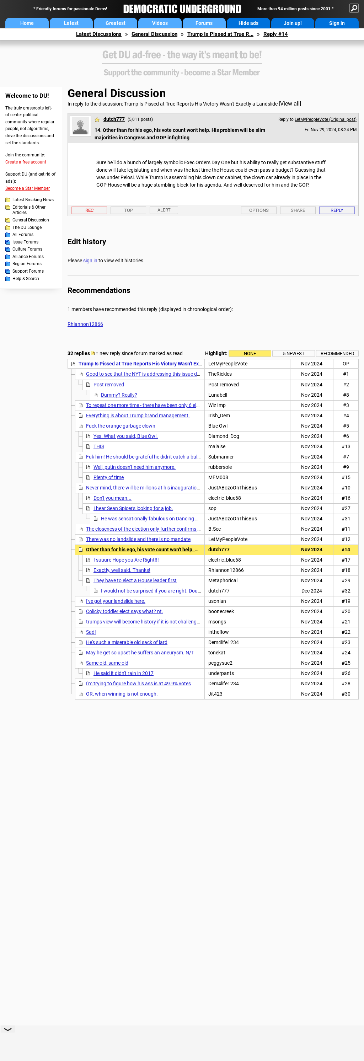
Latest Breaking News (33, 199)
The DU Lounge (27, 227)
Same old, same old (107, 663)
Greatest (115, 23)
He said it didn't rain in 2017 (123, 673)
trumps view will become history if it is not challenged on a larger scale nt (165, 622)
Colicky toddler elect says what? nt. (124, 611)
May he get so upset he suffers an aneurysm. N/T (140, 652)
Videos (160, 23)
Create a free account (25, 162)
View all (290, 103)
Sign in (337, 23)
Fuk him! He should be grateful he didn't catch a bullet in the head (157, 457)
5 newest (294, 353)
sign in (90, 260)
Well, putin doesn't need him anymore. (134, 467)
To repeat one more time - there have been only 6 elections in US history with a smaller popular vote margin (202, 405)
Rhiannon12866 (85, 324)
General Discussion (154, 34)
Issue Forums (25, 242)
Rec (89, 210)
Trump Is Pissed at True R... (220, 34)
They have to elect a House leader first (135, 580)
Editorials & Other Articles (29, 210)
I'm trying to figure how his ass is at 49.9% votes (138, 683)
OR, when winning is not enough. (122, 694)
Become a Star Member (27, 188)
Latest (71, 23)
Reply (337, 210)
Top (128, 210)
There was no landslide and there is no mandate (138, 539)
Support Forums (28, 271)
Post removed (108, 384)
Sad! (91, 632)
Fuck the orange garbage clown (120, 426)
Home (27, 23)
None (250, 353)
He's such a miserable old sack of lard (126, 642)
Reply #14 (275, 34)
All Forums (22, 234)
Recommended (337, 353)
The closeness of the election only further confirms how (146, 529)
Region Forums (27, 263)
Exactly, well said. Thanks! (121, 570)
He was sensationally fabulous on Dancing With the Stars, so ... (170, 518)
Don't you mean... (112, 498)
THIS (98, 446)
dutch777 (114, 119)
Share (298, 210)
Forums (204, 23)
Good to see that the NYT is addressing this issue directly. (148, 374)
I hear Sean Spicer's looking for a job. (133, 508)
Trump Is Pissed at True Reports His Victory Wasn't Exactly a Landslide (201, 104)
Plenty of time (108, 477)
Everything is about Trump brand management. (138, 415)
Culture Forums (27, 249)
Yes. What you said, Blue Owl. (125, 436)
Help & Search (25, 278)
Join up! (293, 23)
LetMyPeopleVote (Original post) (326, 119)
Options (259, 210)
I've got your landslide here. (115, 601)
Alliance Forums (28, 256)
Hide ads (248, 23)
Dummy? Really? (119, 395)
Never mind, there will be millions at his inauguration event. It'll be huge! (163, 488)
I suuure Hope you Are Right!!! (126, 560)
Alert (164, 210)
